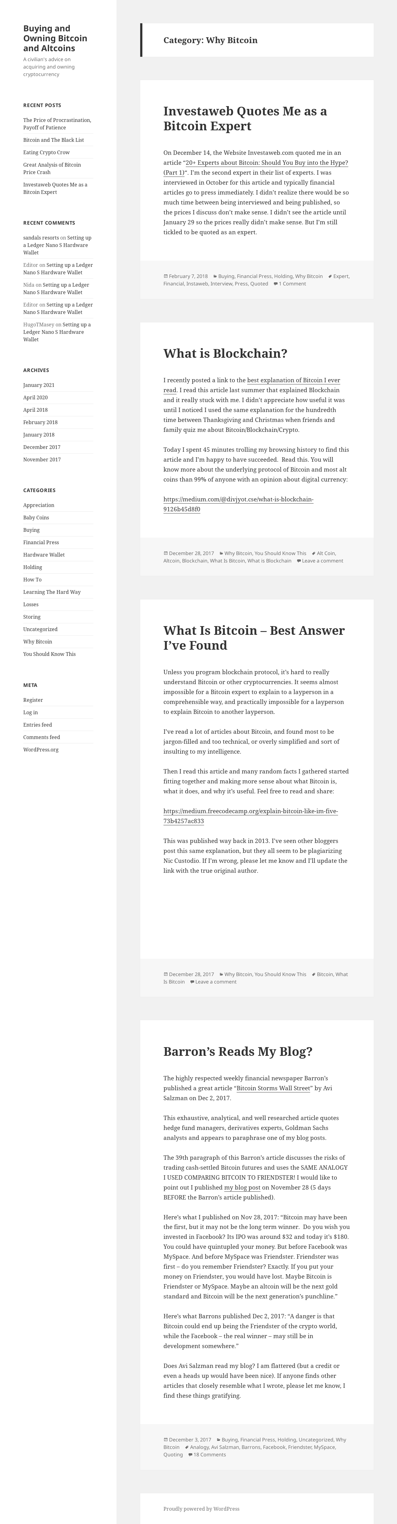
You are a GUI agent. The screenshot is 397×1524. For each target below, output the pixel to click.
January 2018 (39, 434)
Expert (341, 276)
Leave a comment (322, 560)
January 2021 (39, 385)
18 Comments (210, 1454)
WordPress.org (41, 749)
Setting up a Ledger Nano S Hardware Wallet (57, 245)
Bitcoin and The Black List (53, 140)
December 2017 (41, 447)
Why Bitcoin (37, 641)
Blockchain (194, 560)
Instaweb (197, 283)
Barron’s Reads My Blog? (238, 1051)
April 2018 (35, 409)
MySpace (324, 1447)
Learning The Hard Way (52, 592)
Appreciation (38, 505)
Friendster (299, 1447)
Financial (173, 283)
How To (32, 579)
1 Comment (292, 283)
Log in (30, 712)
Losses (30, 604)
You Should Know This (49, 654)
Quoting (173, 1454)
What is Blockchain (270, 560)
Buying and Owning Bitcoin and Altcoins (55, 38)
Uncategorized (40, 629)
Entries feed (37, 724)
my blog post (242, 1187)
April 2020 (35, 397)
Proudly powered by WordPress (201, 1508)
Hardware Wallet (44, 554)
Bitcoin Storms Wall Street (273, 1088)
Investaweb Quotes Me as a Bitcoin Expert (245, 118)
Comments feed (41, 737)
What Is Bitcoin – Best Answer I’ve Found (254, 637)
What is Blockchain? (225, 353)
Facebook (274, 1447)
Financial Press (41, 542)
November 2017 (42, 459)
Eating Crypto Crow (46, 152)
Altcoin (171, 560)
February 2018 (40, 422)
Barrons (251, 1447)
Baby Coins (36, 517)
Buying (31, 530)
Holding (32, 567)
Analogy (199, 1447)
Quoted (259, 283)
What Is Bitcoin (227, 560)
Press (241, 283)
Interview (221, 283)
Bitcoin (325, 974)
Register (33, 700)
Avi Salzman (225, 1447)
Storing (32, 616)
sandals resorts (41, 237)
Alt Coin (326, 553)
